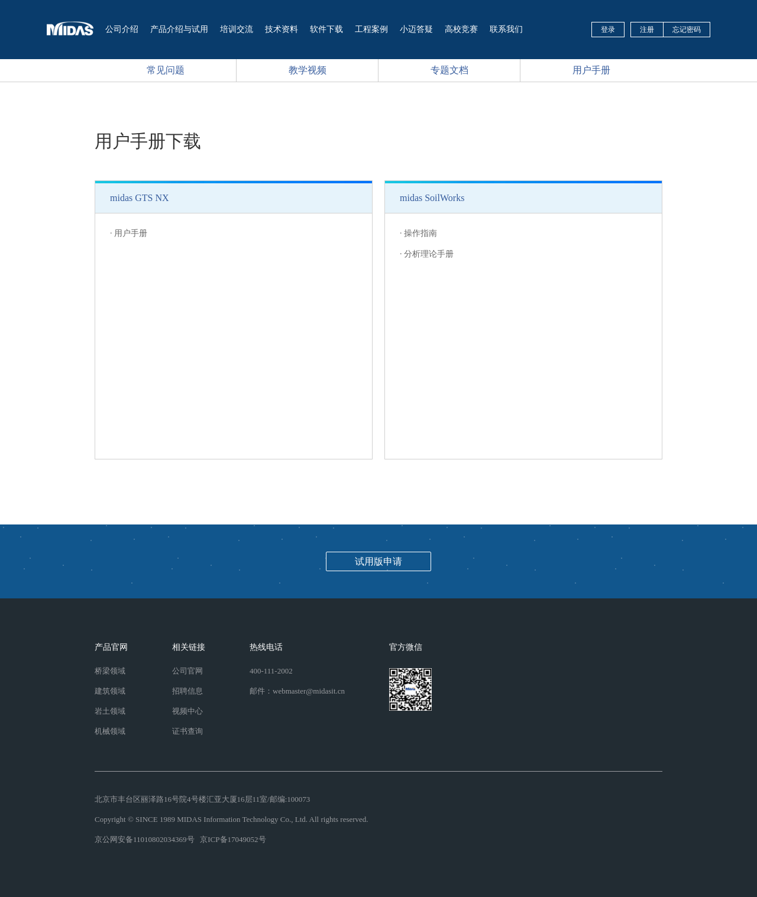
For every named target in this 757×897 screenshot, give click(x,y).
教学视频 (307, 70)
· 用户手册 (128, 233)
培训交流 (236, 29)
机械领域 (110, 731)
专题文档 (449, 70)
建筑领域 (110, 690)
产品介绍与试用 (179, 29)
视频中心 (187, 711)
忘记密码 (686, 29)
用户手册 (591, 70)
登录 (608, 29)
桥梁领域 (110, 670)
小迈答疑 (416, 29)
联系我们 (506, 29)
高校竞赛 (461, 29)
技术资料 (281, 29)
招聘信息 (187, 690)
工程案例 (371, 29)
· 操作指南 (418, 233)
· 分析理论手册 (427, 254)
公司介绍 (121, 29)
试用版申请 (378, 561)
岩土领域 (110, 711)
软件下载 (326, 29)
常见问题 (166, 70)
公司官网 (187, 670)
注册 (647, 29)
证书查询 (187, 731)
